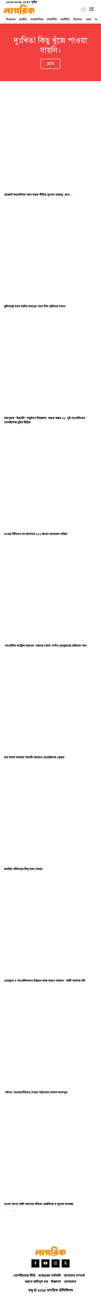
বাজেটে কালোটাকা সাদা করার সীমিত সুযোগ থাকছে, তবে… (38, 195)
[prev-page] (6, 1213)
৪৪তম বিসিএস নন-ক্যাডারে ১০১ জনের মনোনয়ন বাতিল (35, 534)
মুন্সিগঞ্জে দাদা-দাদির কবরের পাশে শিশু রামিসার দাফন (34, 306)
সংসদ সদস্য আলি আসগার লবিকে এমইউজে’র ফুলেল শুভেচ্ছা (38, 1204)
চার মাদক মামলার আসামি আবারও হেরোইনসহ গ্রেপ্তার (34, 757)
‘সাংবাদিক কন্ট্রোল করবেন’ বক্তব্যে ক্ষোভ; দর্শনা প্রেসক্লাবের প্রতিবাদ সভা (45, 646)
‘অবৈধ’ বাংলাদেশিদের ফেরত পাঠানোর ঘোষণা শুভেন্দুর (35, 1092)
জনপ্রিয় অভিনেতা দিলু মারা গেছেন (23, 869)
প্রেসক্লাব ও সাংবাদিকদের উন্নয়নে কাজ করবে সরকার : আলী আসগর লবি (44, 981)
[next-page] (13, 1213)
